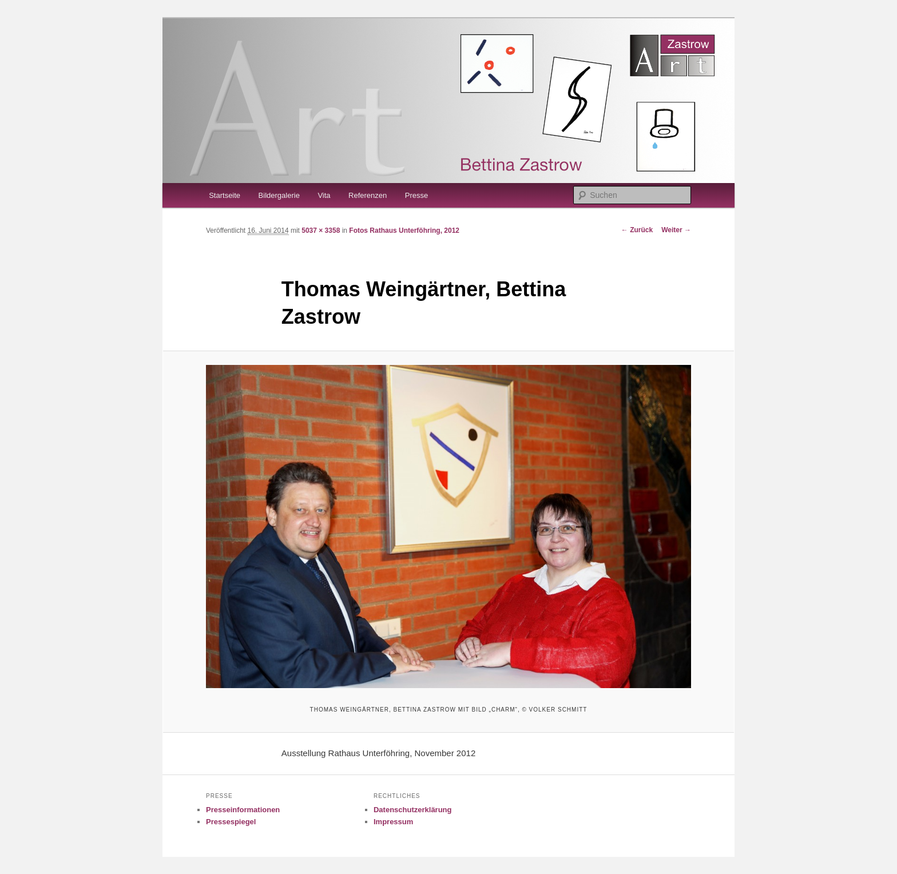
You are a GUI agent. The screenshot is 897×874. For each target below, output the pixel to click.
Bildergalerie (279, 195)
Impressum (393, 821)
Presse (416, 195)
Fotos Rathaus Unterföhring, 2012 (404, 231)
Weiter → (676, 230)
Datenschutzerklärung (413, 809)
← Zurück (637, 230)
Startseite (224, 195)
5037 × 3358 (320, 231)
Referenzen (367, 195)
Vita (323, 195)
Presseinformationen (243, 809)
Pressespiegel (231, 821)
